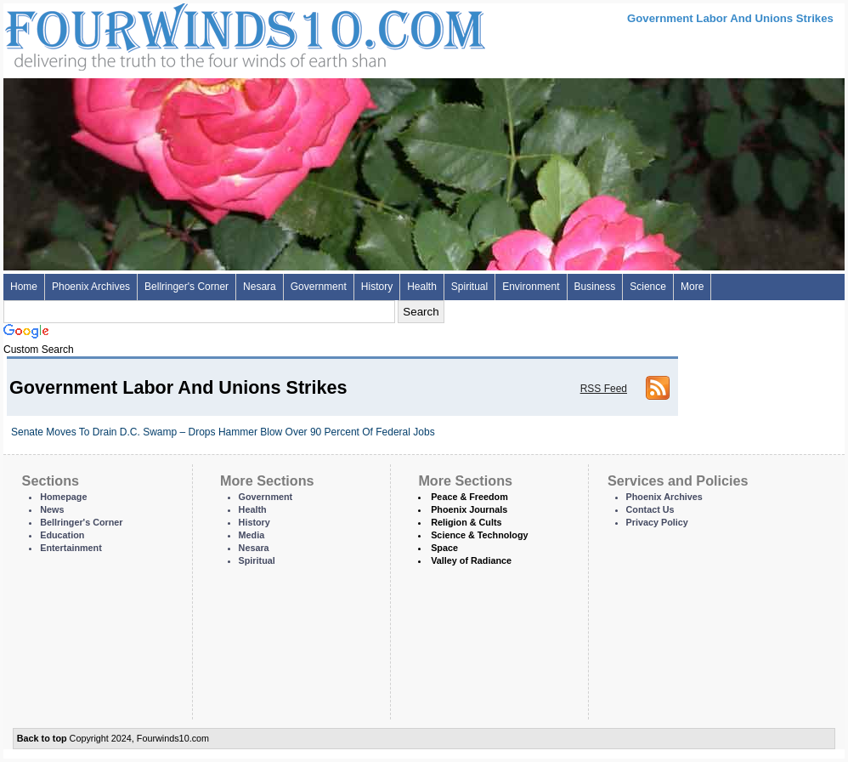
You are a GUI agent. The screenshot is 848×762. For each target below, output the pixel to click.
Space (444, 548)
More (692, 287)
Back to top (42, 738)
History (377, 287)
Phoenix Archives (91, 287)
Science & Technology (479, 535)
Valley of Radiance (471, 560)
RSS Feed (603, 389)
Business (595, 287)
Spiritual (469, 287)
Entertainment (71, 548)
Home (23, 287)
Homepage (63, 497)
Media (252, 535)
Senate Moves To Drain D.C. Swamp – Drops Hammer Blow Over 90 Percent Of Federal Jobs (223, 432)
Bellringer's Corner (186, 287)
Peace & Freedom (469, 497)
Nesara (259, 287)
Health (422, 287)
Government (319, 287)
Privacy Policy (657, 522)
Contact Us (650, 509)
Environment (530, 287)
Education (62, 535)
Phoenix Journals (469, 509)
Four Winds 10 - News (173, 33)
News (52, 509)
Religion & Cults (466, 522)
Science (648, 287)
